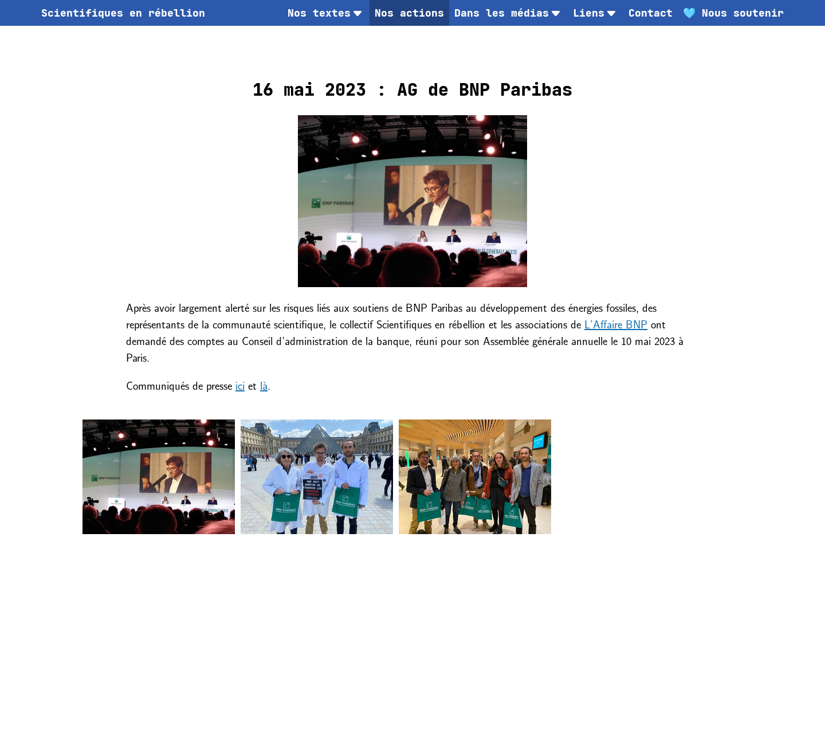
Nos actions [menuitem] (409, 12)
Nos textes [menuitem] (326, 13)
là (264, 385)
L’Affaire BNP (615, 323)
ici (240, 385)
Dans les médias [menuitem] (508, 13)
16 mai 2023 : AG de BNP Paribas (412, 89)
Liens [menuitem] (595, 13)
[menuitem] (123, 13)
